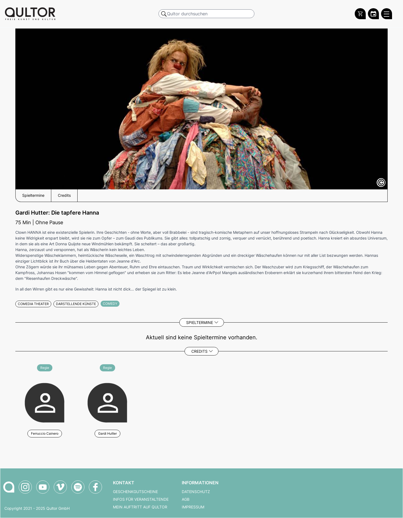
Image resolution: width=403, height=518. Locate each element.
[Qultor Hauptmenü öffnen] (386, 13)
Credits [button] (64, 195)
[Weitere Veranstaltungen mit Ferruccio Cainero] (44, 402)
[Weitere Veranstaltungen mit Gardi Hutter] (107, 402)
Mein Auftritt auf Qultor (140, 507)
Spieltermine (199, 322)
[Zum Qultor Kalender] (373, 13)
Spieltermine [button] (33, 195)
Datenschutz (196, 491)
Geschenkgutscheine (135, 491)
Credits (199, 351)
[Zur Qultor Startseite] (30, 13)
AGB (185, 499)
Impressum (193, 507)
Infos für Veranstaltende (141, 499)
